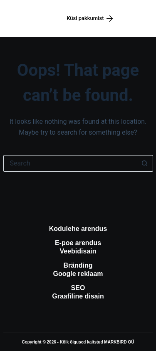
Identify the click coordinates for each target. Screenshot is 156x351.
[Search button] (144, 163)
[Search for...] (69, 163)
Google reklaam (78, 273)
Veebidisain (77, 251)
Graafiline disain (78, 296)
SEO (78, 287)
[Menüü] (138, 18)
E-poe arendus (78, 242)
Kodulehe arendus (78, 228)
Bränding (77, 265)
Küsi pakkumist (90, 18)
